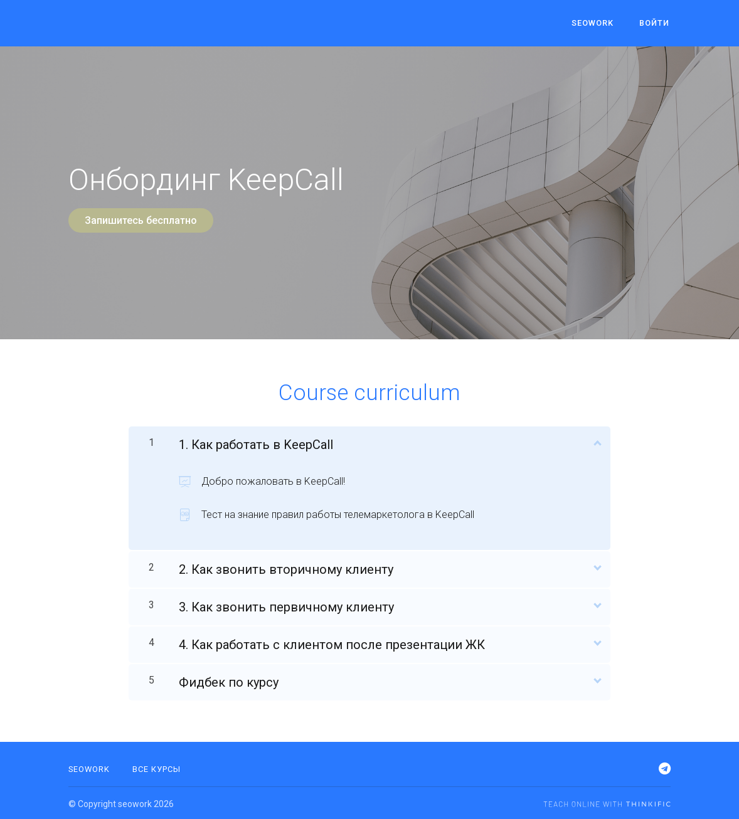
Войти (656, 23)
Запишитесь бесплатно (141, 220)
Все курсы (156, 767)
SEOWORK (89, 767)
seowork (597, 23)
